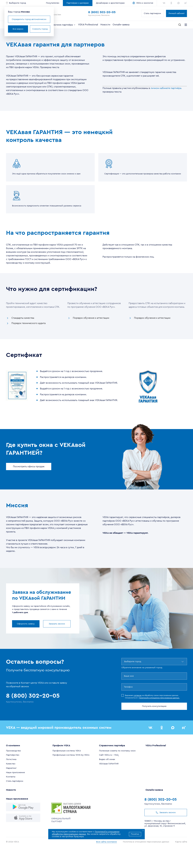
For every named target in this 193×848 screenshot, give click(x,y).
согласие (137, 695)
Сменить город (40, 29)
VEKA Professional (88, 24)
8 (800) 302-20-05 (101, 12)
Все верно (18, 29)
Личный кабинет (176, 13)
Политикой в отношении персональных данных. (159, 698)
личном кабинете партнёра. (166, 88)
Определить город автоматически (29, 19)
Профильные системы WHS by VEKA (70, 755)
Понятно (135, 834)
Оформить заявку (26, 624)
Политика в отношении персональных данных (146, 842)
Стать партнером (152, 13)
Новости (105, 24)
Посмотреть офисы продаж (28, 466)
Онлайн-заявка (121, 24)
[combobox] (124, 661)
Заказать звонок (57, 624)
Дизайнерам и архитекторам (110, 3)
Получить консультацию (154, 706)
